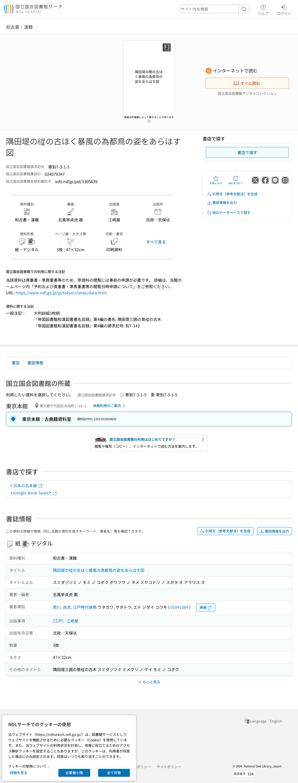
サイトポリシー (169, 766)
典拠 (206, 607)
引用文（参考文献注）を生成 (232, 194)
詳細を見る (18, 772)
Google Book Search (35, 493)
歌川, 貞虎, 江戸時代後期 (75, 607)
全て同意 (114, 772)
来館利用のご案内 (110, 406)
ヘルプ (263, 9)
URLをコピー (235, 180)
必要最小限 (74, 772)
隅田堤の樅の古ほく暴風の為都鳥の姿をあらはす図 (98, 570)
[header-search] (214, 9)
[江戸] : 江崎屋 (65, 621)
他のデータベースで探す (229, 212)
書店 (16, 363)
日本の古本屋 (28, 485)
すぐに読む (246, 83)
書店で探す (247, 152)
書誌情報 (35, 363)
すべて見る (156, 242)
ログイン (284, 9)
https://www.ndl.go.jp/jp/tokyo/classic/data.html (61, 293)
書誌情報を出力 (222, 202)
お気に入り (216, 180)
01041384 (179, 607)
